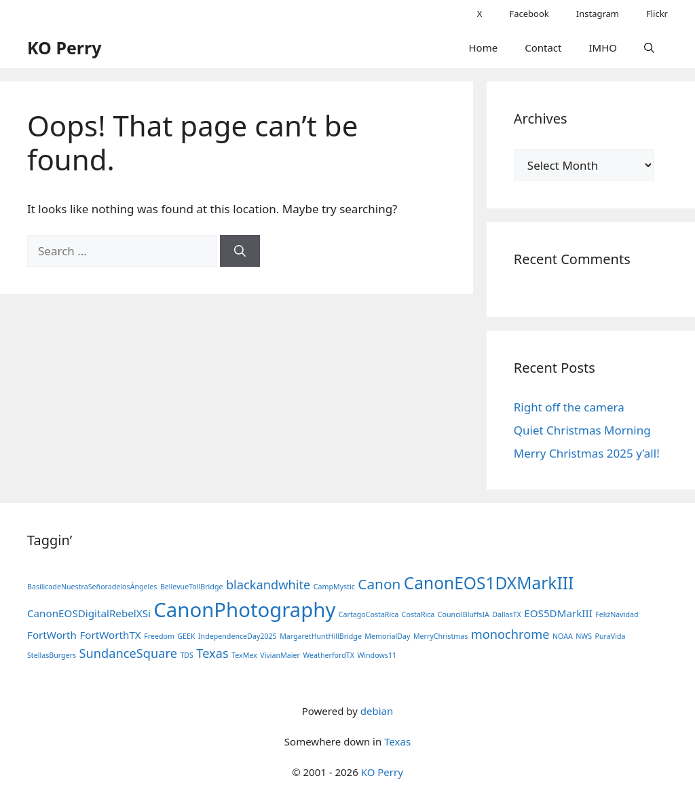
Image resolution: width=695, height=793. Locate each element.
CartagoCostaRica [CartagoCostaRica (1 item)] (369, 614)
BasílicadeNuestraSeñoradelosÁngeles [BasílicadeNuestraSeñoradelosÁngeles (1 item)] (92, 586)
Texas (397, 741)
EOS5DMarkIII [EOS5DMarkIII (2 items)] (558, 613)
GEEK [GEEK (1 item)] (186, 636)
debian (376, 711)
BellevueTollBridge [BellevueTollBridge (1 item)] (191, 586)
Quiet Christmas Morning (582, 430)
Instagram (597, 13)
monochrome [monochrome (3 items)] (510, 634)
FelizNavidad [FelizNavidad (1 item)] (616, 614)
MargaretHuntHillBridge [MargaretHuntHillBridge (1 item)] (321, 636)
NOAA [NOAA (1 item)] (562, 636)
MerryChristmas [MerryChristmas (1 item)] (440, 636)
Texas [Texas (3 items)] (212, 653)
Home (483, 47)
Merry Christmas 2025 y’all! (587, 453)
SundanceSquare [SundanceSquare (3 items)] (128, 653)
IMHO (602, 47)
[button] (649, 47)
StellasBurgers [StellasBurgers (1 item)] (51, 655)
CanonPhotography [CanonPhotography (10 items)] (244, 609)
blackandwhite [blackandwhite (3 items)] (268, 584)
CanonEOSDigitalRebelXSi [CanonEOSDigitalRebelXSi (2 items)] (89, 613)
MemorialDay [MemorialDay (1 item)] (387, 636)
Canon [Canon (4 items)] (379, 583)
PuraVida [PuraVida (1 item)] (610, 636)
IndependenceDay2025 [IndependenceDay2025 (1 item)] (237, 636)
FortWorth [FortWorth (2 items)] (52, 635)
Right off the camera (569, 407)
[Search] (240, 251)
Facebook (528, 13)
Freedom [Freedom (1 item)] (159, 636)
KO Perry (64, 47)
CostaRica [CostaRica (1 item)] (418, 614)
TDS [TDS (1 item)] (186, 655)
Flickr (657, 13)
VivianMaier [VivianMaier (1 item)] (280, 655)
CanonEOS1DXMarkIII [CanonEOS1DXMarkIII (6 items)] (489, 583)
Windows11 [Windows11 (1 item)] (376, 655)
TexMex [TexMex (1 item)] (244, 655)
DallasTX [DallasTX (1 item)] (506, 614)
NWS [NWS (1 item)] (584, 636)
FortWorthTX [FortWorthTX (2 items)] (109, 635)
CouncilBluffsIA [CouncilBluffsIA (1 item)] (463, 614)
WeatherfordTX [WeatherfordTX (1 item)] (328, 655)
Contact (543, 47)
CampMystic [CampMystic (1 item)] (334, 586)
